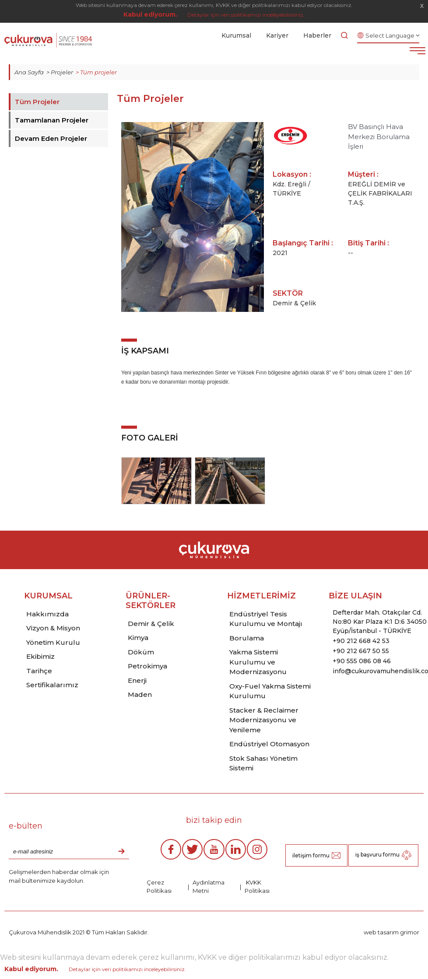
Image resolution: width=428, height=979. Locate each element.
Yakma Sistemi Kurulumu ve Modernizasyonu (258, 662)
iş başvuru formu (377, 854)
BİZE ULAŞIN (355, 596)
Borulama (246, 638)
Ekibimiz (40, 656)
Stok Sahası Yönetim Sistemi (263, 763)
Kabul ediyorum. (150, 14)
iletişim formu (311, 855)
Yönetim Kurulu (53, 642)
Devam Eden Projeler (51, 138)
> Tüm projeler (95, 72)
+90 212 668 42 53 (361, 641)
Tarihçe (39, 671)
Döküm (141, 652)
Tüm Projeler (37, 102)
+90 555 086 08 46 (362, 661)
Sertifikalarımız (52, 685)
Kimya (138, 637)
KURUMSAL (48, 596)
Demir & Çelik (151, 623)
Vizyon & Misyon (53, 628)
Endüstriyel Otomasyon (269, 744)
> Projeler (58, 72)
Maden (140, 694)
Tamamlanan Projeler (51, 120)
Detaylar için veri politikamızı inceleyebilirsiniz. (246, 14)
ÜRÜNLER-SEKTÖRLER (150, 600)
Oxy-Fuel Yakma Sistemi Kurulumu (270, 691)
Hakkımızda (47, 614)
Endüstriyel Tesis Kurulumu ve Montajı (265, 619)
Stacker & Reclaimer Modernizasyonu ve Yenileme (263, 720)
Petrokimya (147, 666)
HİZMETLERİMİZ (261, 596)
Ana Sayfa (29, 72)
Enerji (137, 680)
